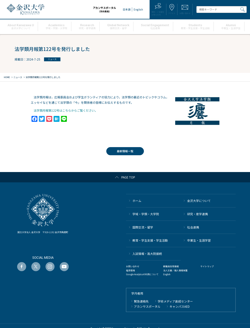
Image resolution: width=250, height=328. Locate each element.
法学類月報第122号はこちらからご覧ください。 (64, 110)
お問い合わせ (132, 266)
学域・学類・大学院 (145, 214)
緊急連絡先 (141, 301)
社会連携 (193, 227)
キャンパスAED (179, 306)
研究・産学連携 (197, 214)
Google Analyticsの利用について (142, 274)
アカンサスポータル (89, 9)
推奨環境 (130, 270)
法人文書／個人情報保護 (175, 270)
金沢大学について (199, 200)
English (166, 274)
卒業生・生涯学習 (199, 240)
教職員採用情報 (171, 266)
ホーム (136, 200)
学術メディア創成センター (175, 301)
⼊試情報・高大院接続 (147, 253)
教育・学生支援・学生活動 (150, 240)
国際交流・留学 (142, 227)
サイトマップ (207, 266)
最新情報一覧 (125, 151)
